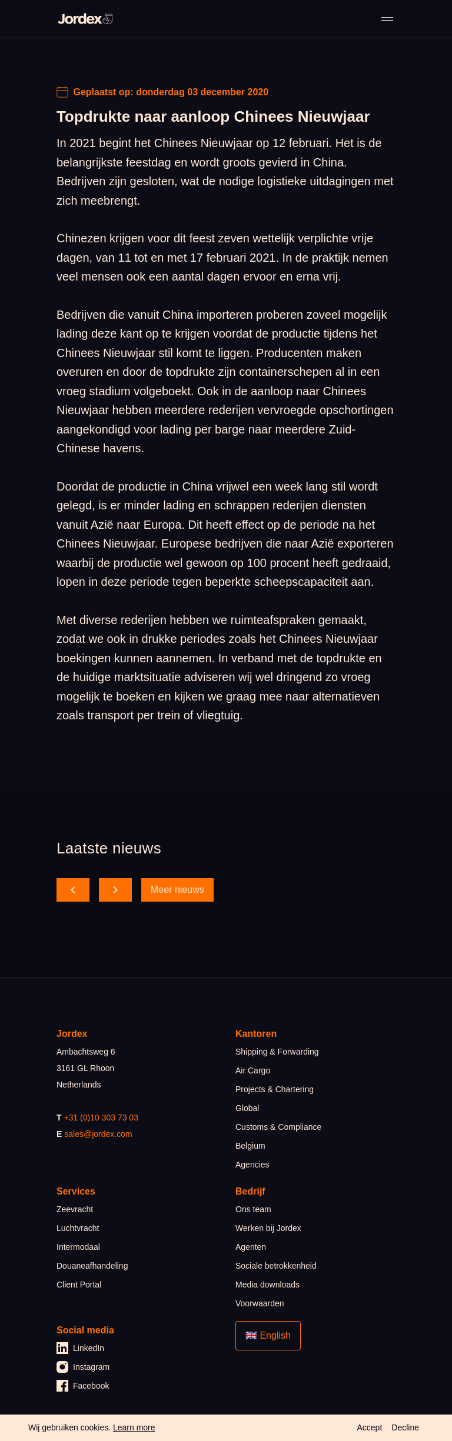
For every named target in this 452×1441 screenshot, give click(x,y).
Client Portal (78, 1284)
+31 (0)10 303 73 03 (101, 1117)
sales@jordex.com (98, 1134)
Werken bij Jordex (268, 1228)
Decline (405, 1427)
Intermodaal (78, 1247)
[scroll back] (72, 890)
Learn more (134, 1427)
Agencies (252, 1164)
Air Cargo (252, 1070)
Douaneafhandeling (92, 1265)
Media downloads (267, 1284)
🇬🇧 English (268, 1335)
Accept (369, 1427)
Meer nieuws (177, 890)
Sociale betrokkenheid (276, 1265)
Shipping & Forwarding (277, 1051)
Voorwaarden (259, 1303)
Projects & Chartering (274, 1089)
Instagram (82, 1367)
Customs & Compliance (278, 1127)
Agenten (250, 1247)
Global (247, 1108)
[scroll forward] (115, 890)
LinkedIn (80, 1348)
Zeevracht (74, 1209)
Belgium (250, 1145)
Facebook (82, 1386)
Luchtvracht (77, 1228)
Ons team (253, 1209)
